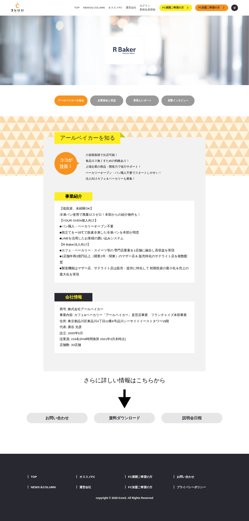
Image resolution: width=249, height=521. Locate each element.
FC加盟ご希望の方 (211, 7)
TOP (76, 7)
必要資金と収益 (107, 100)
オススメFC (115, 7)
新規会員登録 (147, 9)
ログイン (145, 5)
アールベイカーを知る (71, 100)
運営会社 (131, 7)
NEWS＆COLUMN (94, 7)
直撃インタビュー (178, 100)
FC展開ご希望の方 (175, 7)
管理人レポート (142, 100)
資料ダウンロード (124, 418)
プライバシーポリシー (191, 487)
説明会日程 (192, 418)
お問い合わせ (57, 418)
